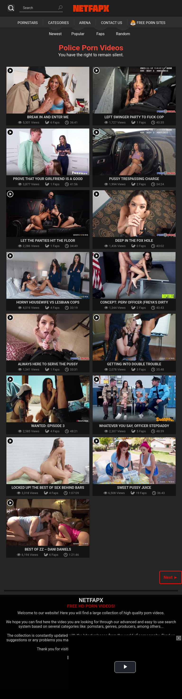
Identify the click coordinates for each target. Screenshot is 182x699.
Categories (58, 23)
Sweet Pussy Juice (134, 487)
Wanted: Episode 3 (48, 426)
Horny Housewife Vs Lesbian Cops (47, 302)
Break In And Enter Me (48, 117)
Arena (85, 23)
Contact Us (111, 23)
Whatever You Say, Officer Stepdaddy (134, 426)
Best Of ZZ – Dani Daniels (48, 549)
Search (11, 8)
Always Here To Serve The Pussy (48, 364)
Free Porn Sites (151, 23)
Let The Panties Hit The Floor (48, 240)
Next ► (171, 577)
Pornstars (28, 23)
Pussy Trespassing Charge (134, 179)
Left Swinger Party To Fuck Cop (134, 117)
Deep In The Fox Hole (134, 240)
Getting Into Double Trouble (134, 364)
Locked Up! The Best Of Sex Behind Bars (48, 487)
